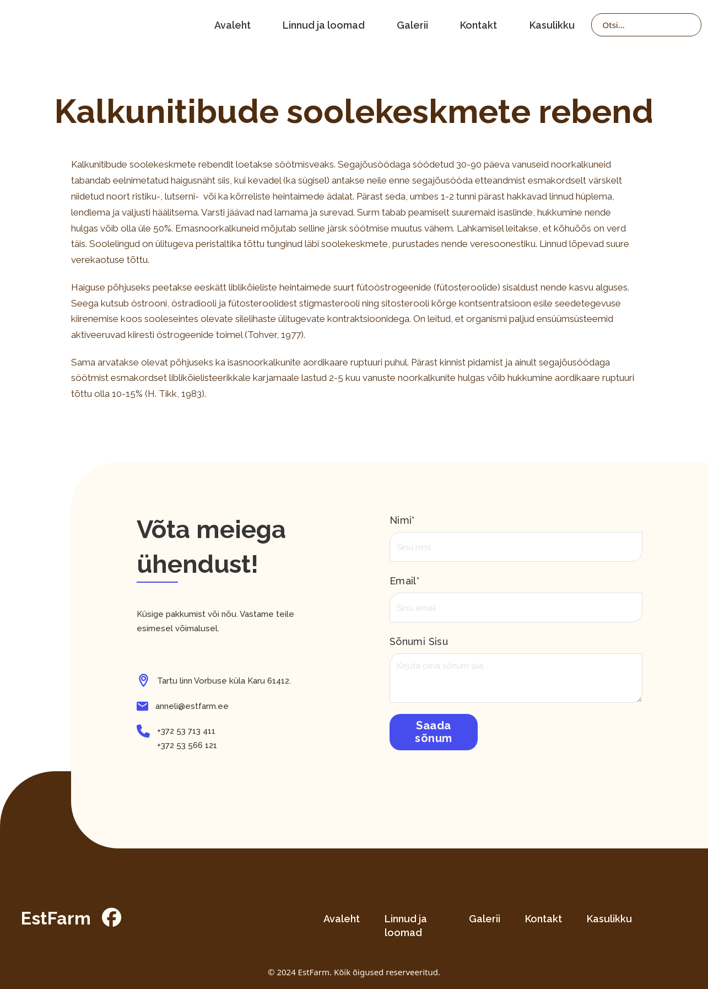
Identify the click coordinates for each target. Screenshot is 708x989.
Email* (404, 581)
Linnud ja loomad (324, 25)
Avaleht (232, 25)
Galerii (412, 25)
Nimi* (402, 520)
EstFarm (56, 918)
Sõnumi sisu (419, 641)
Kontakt (478, 25)
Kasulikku (552, 25)
